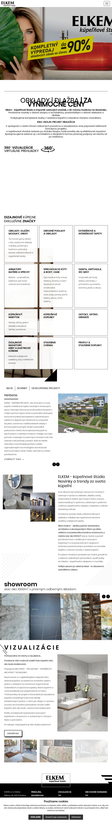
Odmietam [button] (76, 817)
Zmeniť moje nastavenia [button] (56, 817)
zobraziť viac (13, 732)
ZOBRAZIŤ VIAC (12, 458)
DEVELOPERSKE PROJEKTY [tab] (46, 387)
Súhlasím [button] (35, 817)
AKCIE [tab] (9, 387)
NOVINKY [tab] (22, 387)
